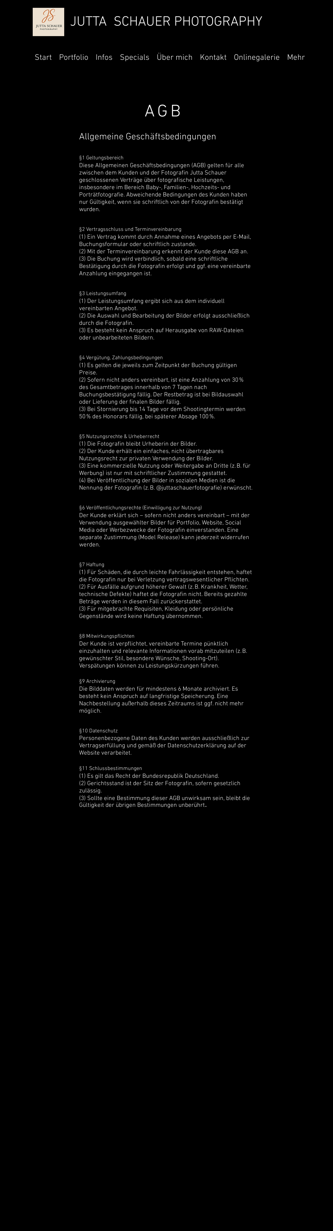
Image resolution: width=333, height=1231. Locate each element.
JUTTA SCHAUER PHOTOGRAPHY (166, 22)
